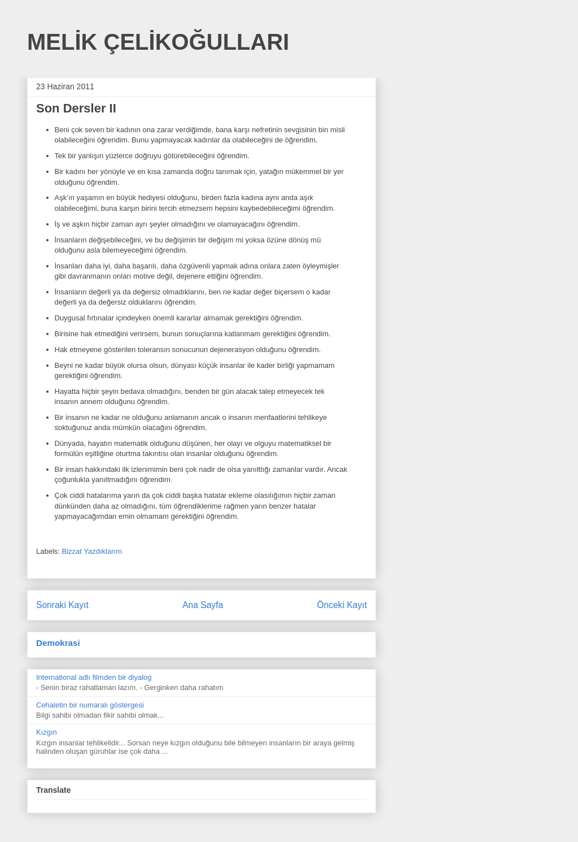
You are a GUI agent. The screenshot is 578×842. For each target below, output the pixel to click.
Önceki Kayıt (342, 605)
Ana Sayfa (202, 605)
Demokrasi (58, 643)
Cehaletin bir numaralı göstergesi (90, 705)
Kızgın (46, 732)
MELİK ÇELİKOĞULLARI (158, 41)
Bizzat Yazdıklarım (92, 551)
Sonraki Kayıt (62, 605)
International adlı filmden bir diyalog (94, 677)
